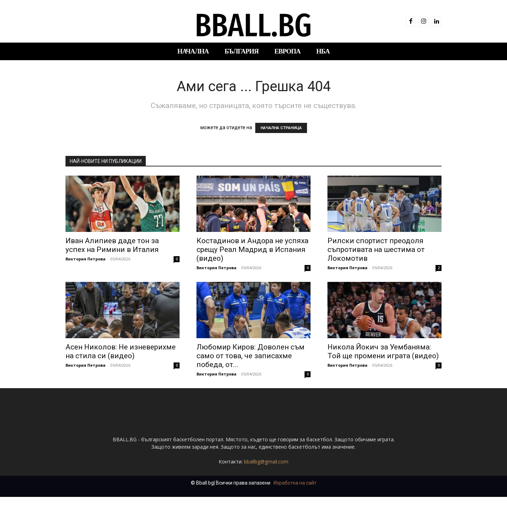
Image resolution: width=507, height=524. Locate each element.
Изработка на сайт (295, 510)
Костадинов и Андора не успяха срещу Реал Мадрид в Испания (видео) (252, 249)
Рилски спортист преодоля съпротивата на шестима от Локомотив (376, 249)
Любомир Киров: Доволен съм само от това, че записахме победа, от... (250, 356)
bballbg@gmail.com (266, 488)
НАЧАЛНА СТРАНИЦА (281, 128)
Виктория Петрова (85, 258)
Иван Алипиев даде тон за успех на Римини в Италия (112, 245)
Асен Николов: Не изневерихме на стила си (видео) (120, 351)
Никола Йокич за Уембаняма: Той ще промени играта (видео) (383, 351)
